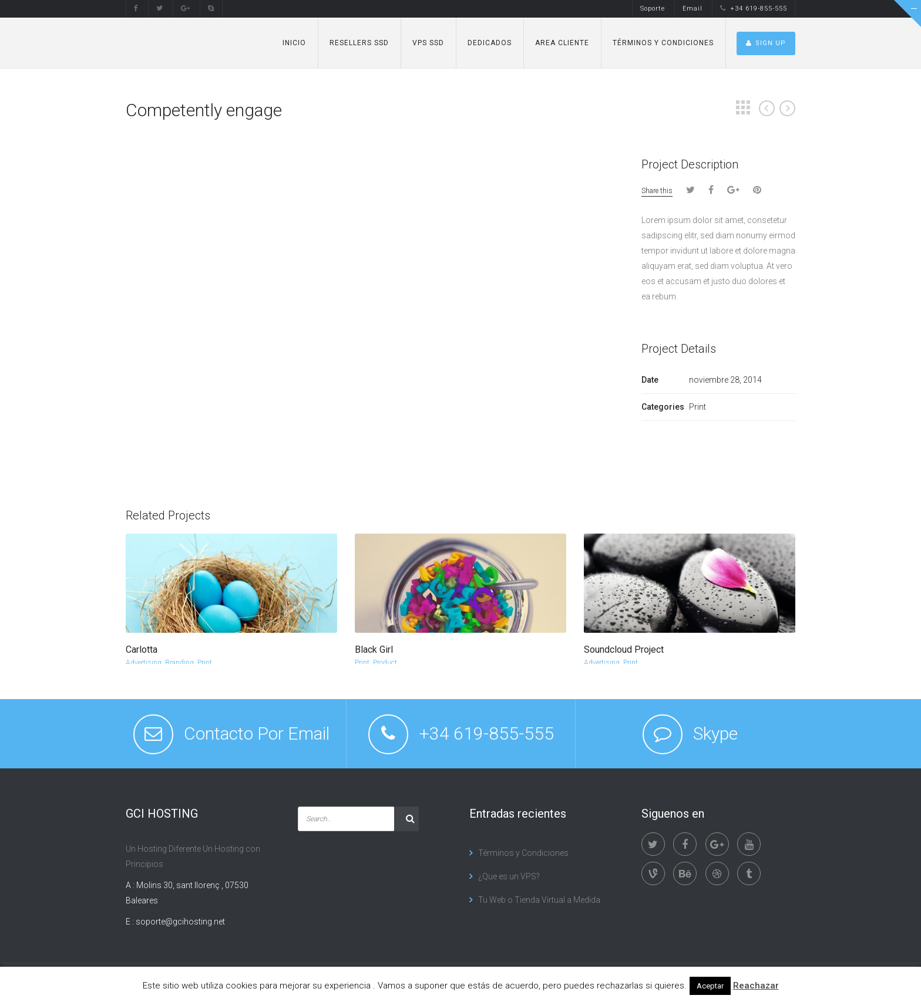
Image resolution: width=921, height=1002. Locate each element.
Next (787, 108)
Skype (715, 733)
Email (692, 8)
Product (385, 663)
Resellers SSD (359, 43)
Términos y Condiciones (663, 43)
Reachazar (756, 985)
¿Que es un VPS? (509, 876)
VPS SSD (428, 43)
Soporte (652, 8)
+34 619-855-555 (753, 8)
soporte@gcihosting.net (180, 921)
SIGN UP (766, 43)
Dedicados (490, 43)
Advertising (144, 663)
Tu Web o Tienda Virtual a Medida (539, 900)
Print (204, 663)
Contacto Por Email (257, 733)
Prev (767, 108)
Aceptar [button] (710, 985)
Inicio (294, 43)
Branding (179, 663)
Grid (743, 107)
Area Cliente (562, 43)
